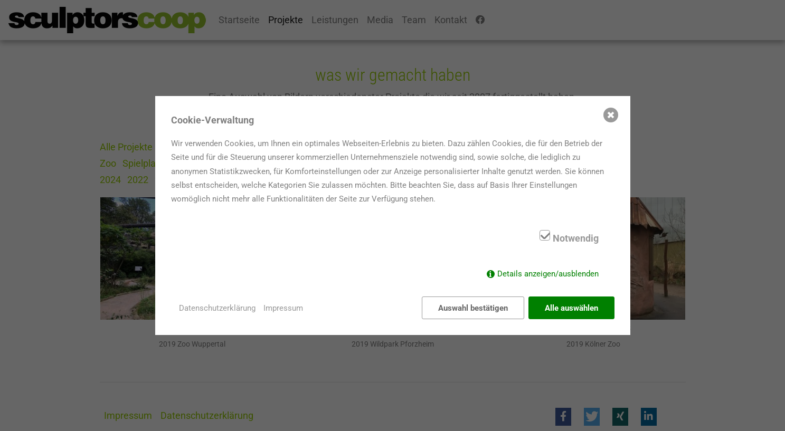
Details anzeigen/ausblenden (548, 274)
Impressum (283, 308)
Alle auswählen (571, 308)
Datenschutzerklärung (217, 308)
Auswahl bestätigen (473, 308)
